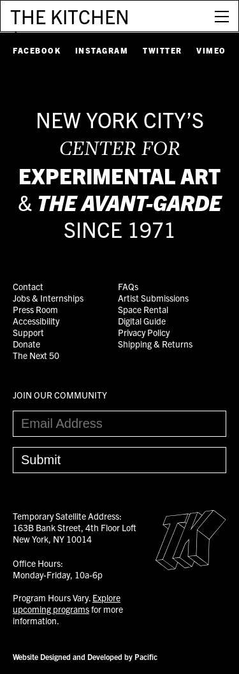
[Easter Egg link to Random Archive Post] (191, 566)
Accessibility (36, 320)
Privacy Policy (144, 332)
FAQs (128, 286)
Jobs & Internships (48, 298)
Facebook (37, 50)
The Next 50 (36, 355)
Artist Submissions (153, 298)
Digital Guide (142, 320)
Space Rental (143, 309)
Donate (26, 343)
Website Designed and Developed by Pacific (85, 656)
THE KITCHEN (69, 16)
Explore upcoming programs (66, 603)
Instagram (102, 50)
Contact (28, 286)
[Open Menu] (222, 16)
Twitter (162, 50)
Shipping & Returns (155, 343)
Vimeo (211, 50)
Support (28, 332)
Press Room (35, 309)
